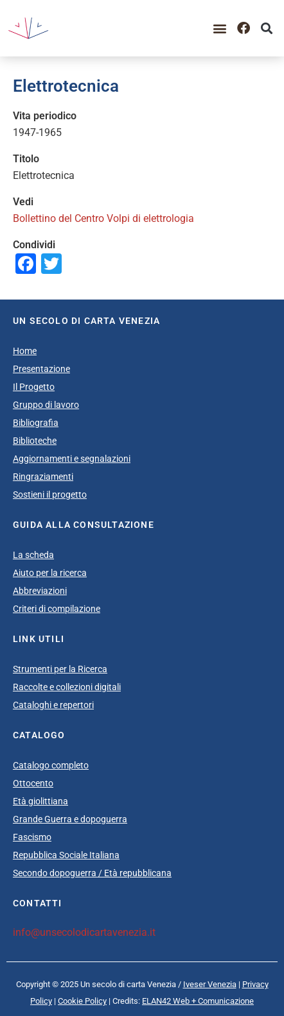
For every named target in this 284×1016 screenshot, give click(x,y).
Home (25, 351)
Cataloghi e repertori (53, 705)
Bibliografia (35, 423)
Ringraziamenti (43, 476)
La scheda (33, 555)
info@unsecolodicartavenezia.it (84, 932)
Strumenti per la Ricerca (60, 669)
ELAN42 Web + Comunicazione (198, 1001)
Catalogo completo (51, 765)
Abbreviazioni (40, 591)
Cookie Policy (82, 1001)
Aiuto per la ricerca (50, 573)
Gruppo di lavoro (46, 405)
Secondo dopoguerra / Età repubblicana (92, 873)
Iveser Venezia (209, 984)
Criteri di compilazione (56, 609)
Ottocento (33, 783)
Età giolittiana (40, 801)
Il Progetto (34, 387)
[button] (220, 28)
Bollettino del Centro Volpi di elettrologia (103, 218)
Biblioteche (35, 441)
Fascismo (32, 837)
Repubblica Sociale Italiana (66, 855)
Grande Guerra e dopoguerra (70, 819)
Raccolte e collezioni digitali (67, 687)
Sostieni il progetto (50, 494)
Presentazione (41, 369)
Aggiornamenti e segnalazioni (71, 458)
